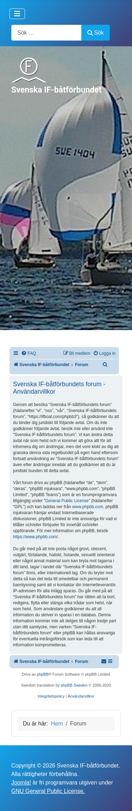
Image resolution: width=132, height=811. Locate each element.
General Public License (66, 500)
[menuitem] (28, 353)
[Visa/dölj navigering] (17, 13)
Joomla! (21, 783)
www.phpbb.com (87, 506)
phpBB (43, 674)
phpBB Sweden (74, 685)
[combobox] (46, 33)
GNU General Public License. (48, 791)
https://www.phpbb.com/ (35, 536)
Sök (95, 33)
